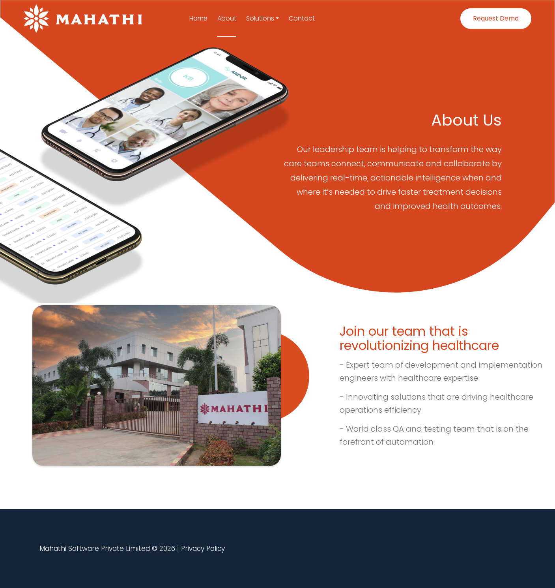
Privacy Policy (203, 548)
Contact (302, 18)
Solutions (260, 18)
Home (198, 18)
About (226, 18)
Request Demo (496, 18)
